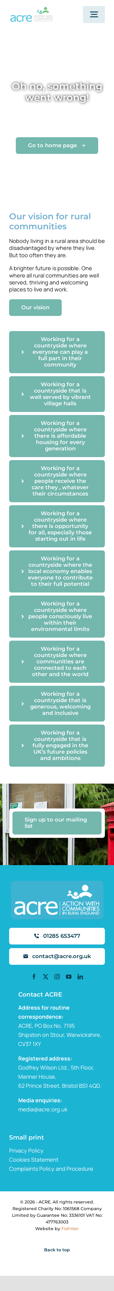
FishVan (70, 1228)
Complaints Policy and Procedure (51, 1168)
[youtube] (68, 976)
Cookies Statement (33, 1159)
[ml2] (31, 9)
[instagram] (57, 976)
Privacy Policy (26, 1150)
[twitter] (45, 976)
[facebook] (34, 976)
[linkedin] (80, 976)
